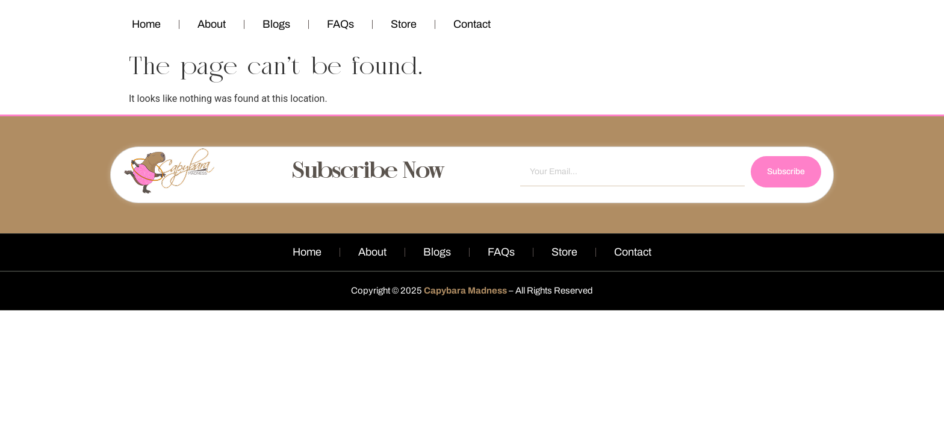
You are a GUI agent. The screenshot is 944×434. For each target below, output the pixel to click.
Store (404, 24)
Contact (472, 24)
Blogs (276, 24)
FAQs (340, 24)
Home (146, 24)
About (211, 24)
